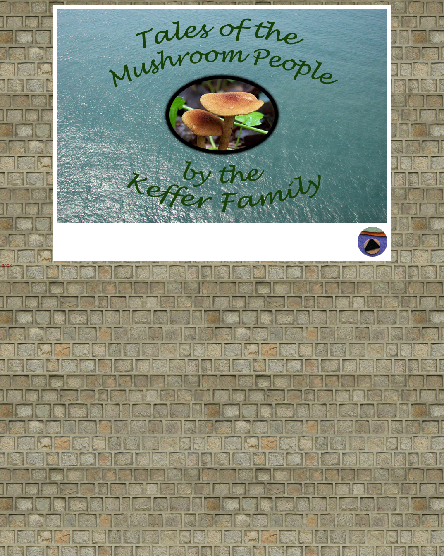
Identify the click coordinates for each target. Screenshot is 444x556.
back (7, 265)
